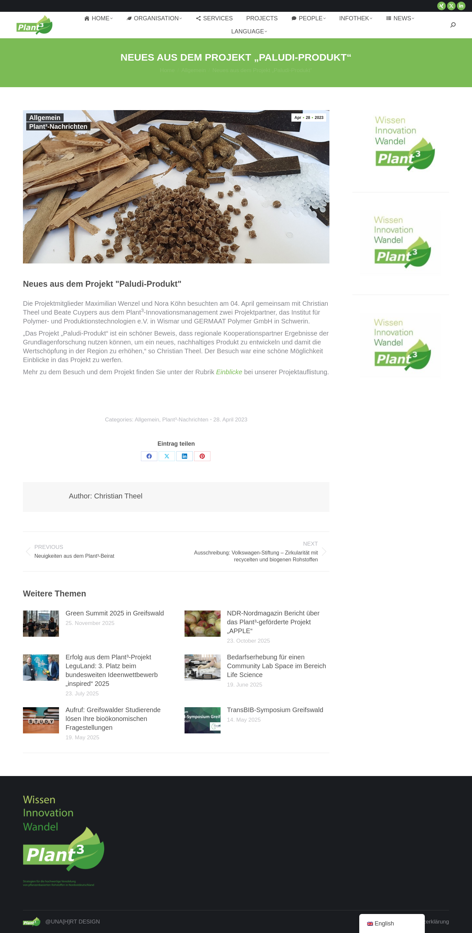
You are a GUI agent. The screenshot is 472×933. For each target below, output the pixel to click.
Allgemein (45, 117)
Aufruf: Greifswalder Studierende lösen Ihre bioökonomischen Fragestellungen (113, 718)
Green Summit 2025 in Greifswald (115, 613)
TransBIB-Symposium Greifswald (275, 709)
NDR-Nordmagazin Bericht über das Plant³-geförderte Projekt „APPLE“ (273, 622)
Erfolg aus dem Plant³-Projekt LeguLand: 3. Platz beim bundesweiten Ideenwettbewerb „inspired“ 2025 (112, 670)
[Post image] (41, 624)
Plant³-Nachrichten (58, 126)
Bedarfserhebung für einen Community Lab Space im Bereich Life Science (276, 665)
